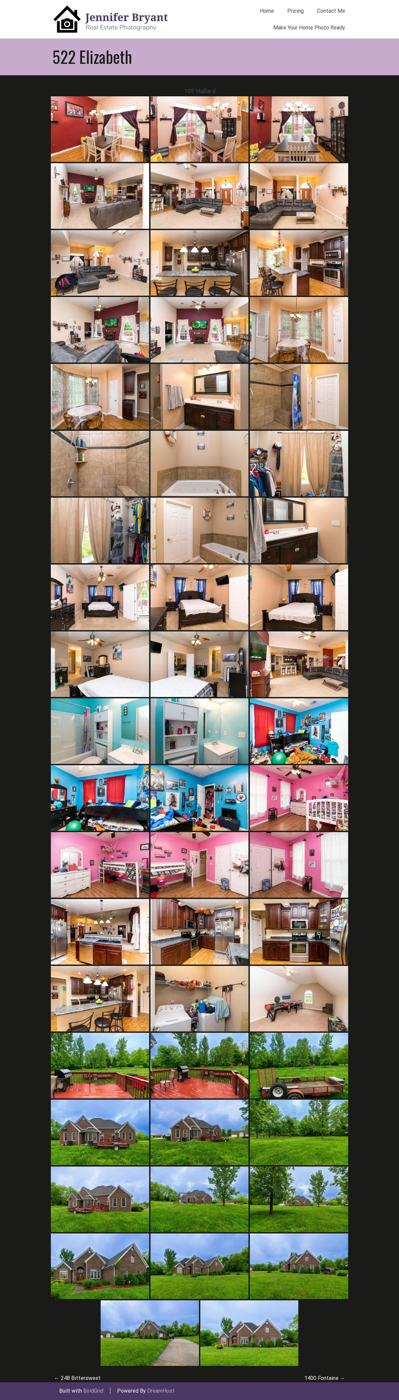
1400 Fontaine (324, 1378)
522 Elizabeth (92, 56)
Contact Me (331, 11)
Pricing (295, 11)
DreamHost (161, 1391)
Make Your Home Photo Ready (309, 27)
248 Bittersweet (77, 1378)
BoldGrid (93, 1391)
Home (267, 11)
